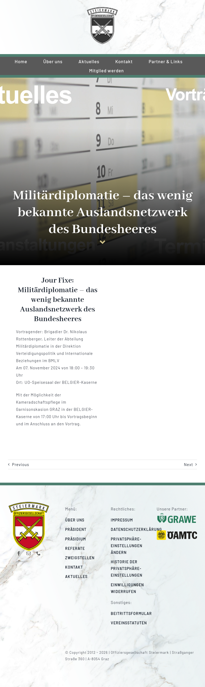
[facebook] (19, 553)
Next (188, 464)
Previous (20, 464)
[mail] (28, 553)
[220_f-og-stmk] (102, 8)
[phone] (38, 553)
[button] (131, 546)
